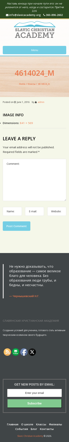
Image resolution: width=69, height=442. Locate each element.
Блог (34, 429)
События (21, 429)
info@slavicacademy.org (23, 15)
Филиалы (55, 424)
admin (41, 102)
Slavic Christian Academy (30, 436)
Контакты (47, 429)
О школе (27, 424)
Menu (34, 50)
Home (22, 84)
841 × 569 (26, 123)
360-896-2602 (53, 15)
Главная (12, 424)
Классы (32, 84)
